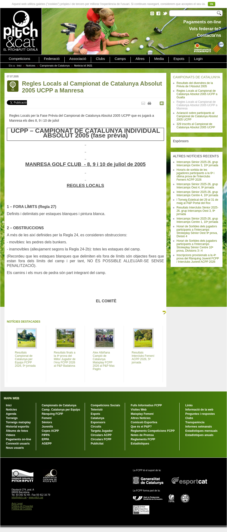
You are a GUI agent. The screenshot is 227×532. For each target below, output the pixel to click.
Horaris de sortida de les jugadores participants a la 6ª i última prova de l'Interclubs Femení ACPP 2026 (195, 174)
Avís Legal (17, 503)
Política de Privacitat (22, 506)
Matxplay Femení (142, 414)
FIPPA (46, 435)
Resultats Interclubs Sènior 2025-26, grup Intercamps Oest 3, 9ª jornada (197, 211)
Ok (211, 4)
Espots (178, 59)
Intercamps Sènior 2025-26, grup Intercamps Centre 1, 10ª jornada (197, 220)
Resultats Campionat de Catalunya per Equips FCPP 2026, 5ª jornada (25, 359)
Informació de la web (199, 409)
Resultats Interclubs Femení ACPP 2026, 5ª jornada (143, 357)
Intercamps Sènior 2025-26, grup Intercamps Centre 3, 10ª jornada (197, 163)
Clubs (100, 59)
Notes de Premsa (142, 435)
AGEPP (47, 443)
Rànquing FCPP (52, 414)
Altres (139, 59)
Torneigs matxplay (18, 422)
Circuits (96, 426)
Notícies (30, 65)
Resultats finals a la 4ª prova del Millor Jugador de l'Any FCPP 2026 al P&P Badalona (65, 359)
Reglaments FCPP (143, 439)
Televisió (96, 409)
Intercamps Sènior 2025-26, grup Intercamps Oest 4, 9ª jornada (197, 186)
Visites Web (139, 409)
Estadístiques (140, 443)
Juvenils (47, 426)
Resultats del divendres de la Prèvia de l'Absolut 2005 (195, 84)
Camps (120, 59)
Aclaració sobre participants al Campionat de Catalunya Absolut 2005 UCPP (197, 116)
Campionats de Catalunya (55, 65)
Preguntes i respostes (200, 414)
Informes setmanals (198, 426)
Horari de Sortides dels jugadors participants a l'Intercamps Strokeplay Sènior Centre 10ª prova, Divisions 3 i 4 (197, 245)
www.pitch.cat (36, 497)
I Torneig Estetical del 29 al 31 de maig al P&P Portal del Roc (197, 201)
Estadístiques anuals (199, 435)
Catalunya (97, 418)
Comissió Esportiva (144, 422)
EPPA (45, 439)
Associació (77, 59)
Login (198, 59)
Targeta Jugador (102, 430)
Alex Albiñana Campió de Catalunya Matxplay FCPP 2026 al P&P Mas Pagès (104, 361)
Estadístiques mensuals (201, 430)
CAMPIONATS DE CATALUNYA (196, 77)
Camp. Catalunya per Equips (61, 409)
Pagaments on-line (18, 439)
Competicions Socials (105, 405)
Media (159, 59)
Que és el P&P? (141, 426)
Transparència (194, 422)
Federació (52, 59)
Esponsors (98, 422)
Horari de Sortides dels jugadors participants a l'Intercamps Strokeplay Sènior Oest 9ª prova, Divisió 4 (197, 231)
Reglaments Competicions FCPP (153, 430)
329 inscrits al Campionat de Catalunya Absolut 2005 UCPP (196, 125)
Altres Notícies (141, 418)
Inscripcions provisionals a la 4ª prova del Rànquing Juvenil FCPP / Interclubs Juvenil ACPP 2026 (198, 258)
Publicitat (97, 443)
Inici (19, 65)
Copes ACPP (50, 430)
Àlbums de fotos (17, 430)
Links (189, 405)
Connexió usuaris (18, 443)
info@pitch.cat (19, 497)
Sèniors (47, 422)
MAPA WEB (11, 398)
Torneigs (12, 418)
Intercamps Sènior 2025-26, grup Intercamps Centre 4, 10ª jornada (197, 193)
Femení (47, 418)
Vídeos (10, 435)
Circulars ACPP (101, 435)
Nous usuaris (15, 447)
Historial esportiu (17, 426)
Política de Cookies (22, 508)
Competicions (19, 59)
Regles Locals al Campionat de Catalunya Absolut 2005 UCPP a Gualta (197, 94)
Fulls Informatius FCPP (146, 405)
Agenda (11, 414)
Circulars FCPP (101, 439)
